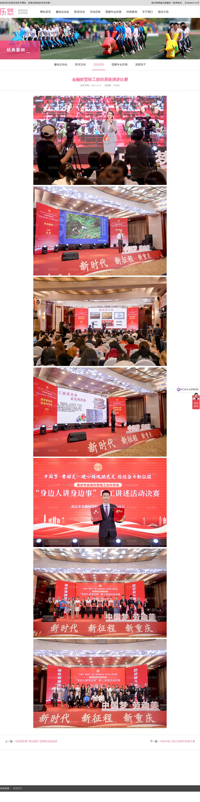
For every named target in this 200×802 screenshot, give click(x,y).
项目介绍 (163, 11)
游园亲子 (140, 64)
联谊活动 (79, 11)
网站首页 (45, 11)
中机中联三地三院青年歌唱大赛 (177, 741)
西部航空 (17, 788)
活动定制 (95, 11)
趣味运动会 (62, 11)
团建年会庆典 (114, 11)
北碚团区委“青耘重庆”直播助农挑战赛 (36, 741)
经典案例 (131, 11)
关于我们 (147, 11)
